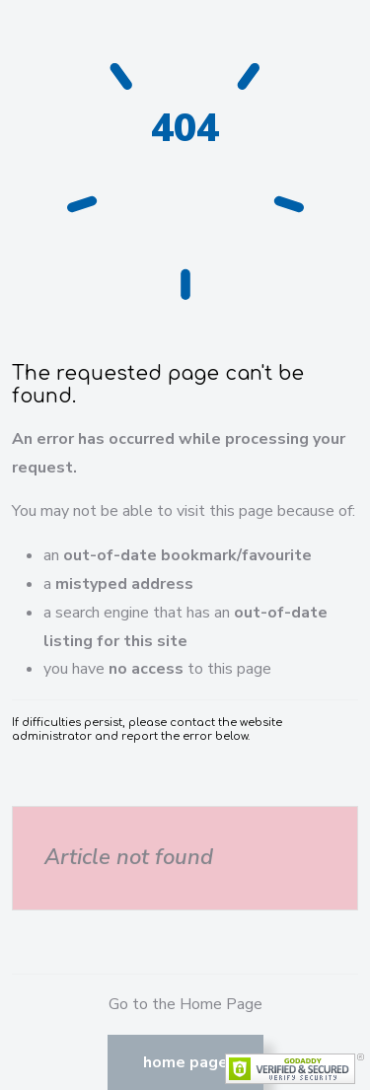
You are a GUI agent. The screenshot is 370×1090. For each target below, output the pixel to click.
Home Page (185, 1062)
